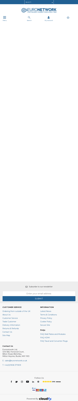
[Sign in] (49, 18)
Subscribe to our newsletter (39, 270)
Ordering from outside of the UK (16, 294)
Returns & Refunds (10, 312)
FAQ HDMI (45, 321)
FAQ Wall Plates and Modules (52, 317)
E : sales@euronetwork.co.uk (14, 344)
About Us (6, 298)
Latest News (45, 294)
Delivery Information (11, 308)
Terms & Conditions (48, 298)
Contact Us (7, 315)
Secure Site (45, 308)
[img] (11, 365)
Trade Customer (9, 305)
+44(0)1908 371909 (11, 348)
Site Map (6, 319)
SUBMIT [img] (39, 282)
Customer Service (10, 301)
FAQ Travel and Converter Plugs (54, 324)
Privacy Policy (46, 301)
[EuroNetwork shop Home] (39, 12)
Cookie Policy (46, 305)
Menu (5, 18)
